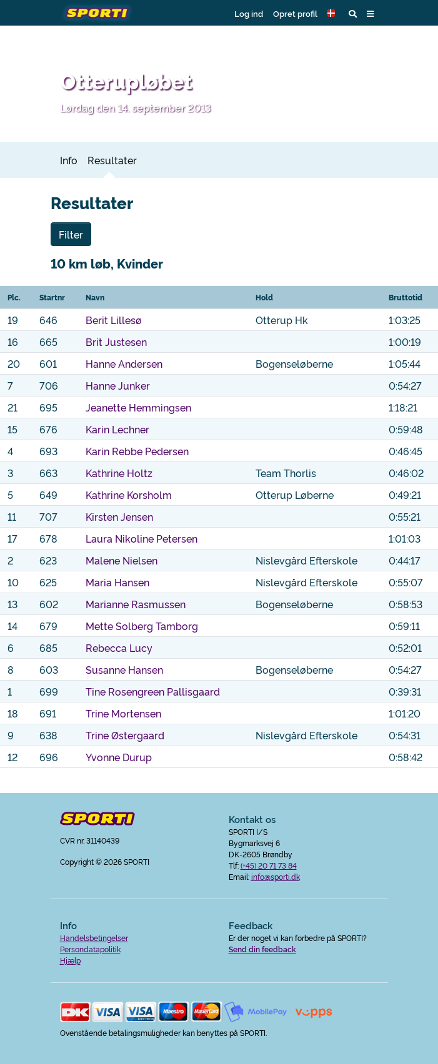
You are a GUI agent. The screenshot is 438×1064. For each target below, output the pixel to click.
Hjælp (70, 960)
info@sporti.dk (275, 876)
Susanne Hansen (124, 669)
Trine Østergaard (125, 735)
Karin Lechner (117, 429)
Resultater (112, 160)
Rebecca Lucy (119, 647)
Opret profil (295, 13)
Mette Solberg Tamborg (142, 626)
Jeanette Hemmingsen (138, 407)
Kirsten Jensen (119, 516)
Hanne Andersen (124, 363)
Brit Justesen (116, 341)
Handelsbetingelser (94, 937)
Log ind (248, 13)
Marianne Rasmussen (136, 604)
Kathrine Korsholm (129, 494)
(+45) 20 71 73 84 (269, 865)
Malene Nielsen (121, 560)
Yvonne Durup (119, 757)
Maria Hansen (117, 582)
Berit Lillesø (114, 320)
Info (68, 160)
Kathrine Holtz (119, 473)
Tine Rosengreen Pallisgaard (153, 691)
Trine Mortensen (123, 713)
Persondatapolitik (90, 948)
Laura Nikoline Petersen (141, 538)
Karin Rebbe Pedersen (137, 451)
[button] (333, 13)
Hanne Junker (118, 385)
